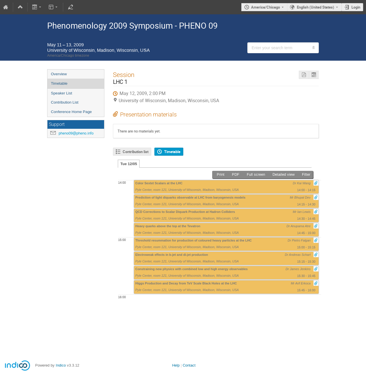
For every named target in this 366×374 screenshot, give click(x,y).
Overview (59, 74)
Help (176, 365)
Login (355, 7)
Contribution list (135, 151)
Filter (306, 174)
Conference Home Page (71, 112)
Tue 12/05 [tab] (128, 164)
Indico (61, 365)
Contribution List (64, 102)
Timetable (59, 83)
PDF (235, 174)
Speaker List (61, 93)
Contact (189, 365)
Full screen (256, 174)
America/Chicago (265, 7)
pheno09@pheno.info (76, 133)
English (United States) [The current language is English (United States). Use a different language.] (315, 7)
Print (220, 174)
